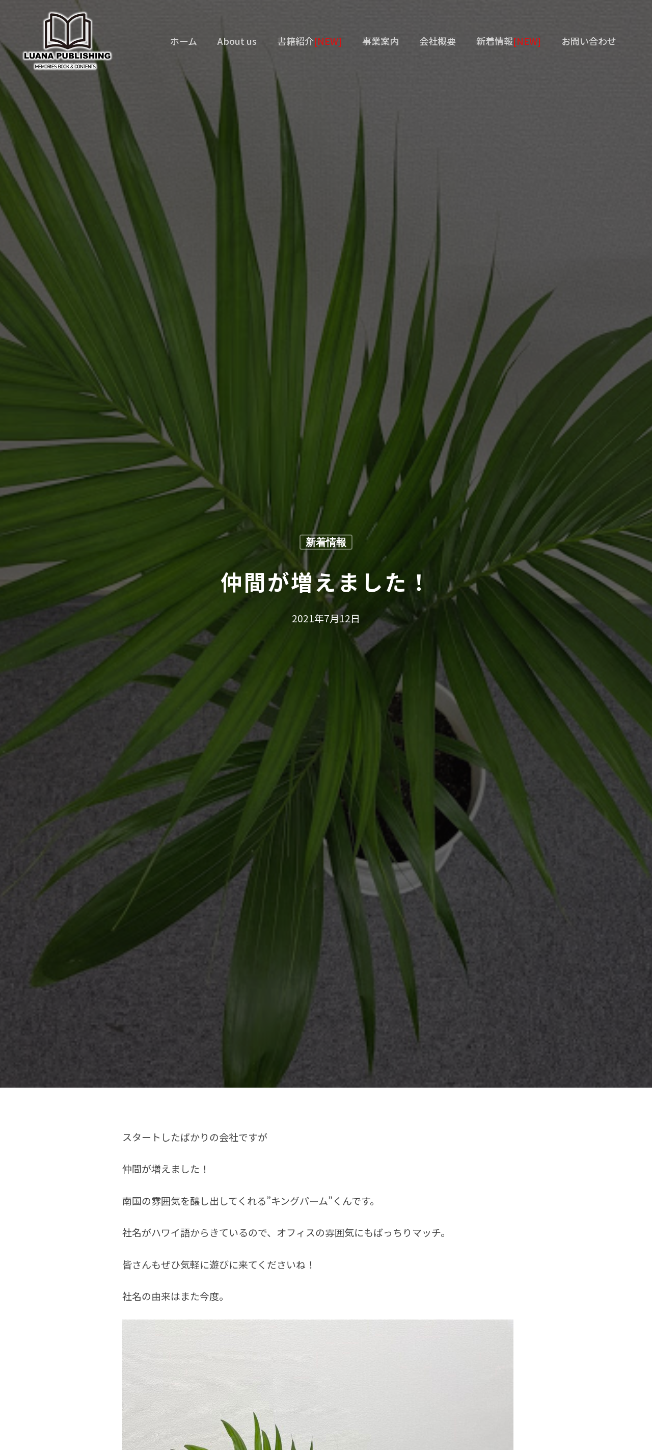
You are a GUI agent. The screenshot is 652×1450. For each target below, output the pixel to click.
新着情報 (326, 543)
